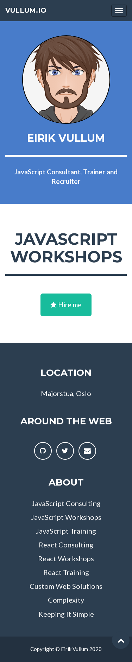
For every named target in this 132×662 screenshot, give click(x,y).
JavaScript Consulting (66, 503)
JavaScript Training (66, 531)
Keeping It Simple (66, 614)
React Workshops (66, 558)
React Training (66, 572)
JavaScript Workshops (66, 517)
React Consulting (66, 544)
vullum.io (25, 10)
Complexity (66, 600)
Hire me (66, 305)
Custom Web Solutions (66, 586)
